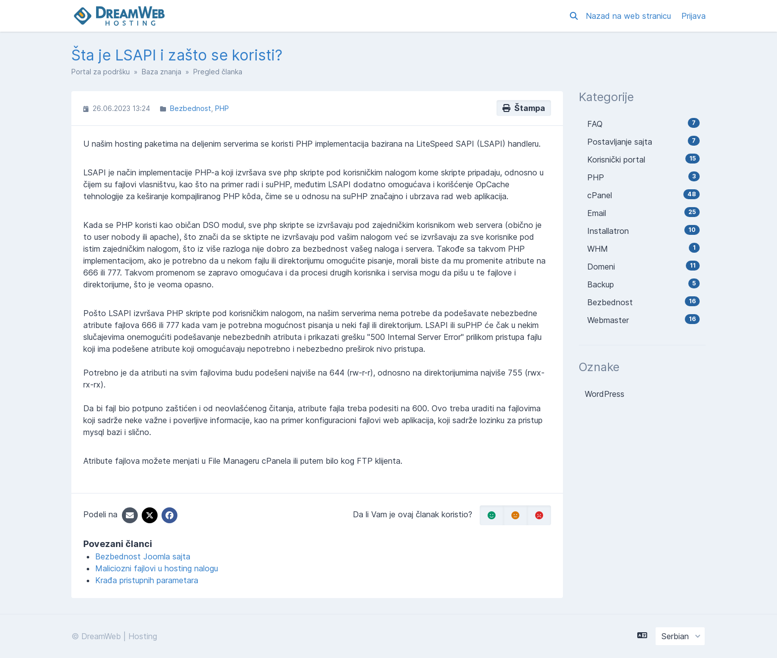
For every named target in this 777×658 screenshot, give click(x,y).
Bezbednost (190, 108)
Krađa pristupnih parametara (146, 580)
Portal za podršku (100, 71)
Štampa (523, 108)
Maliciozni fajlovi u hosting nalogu (156, 568)
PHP (222, 108)
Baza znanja (161, 71)
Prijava (693, 16)
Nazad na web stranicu (629, 16)
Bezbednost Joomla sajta (142, 556)
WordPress (604, 394)
